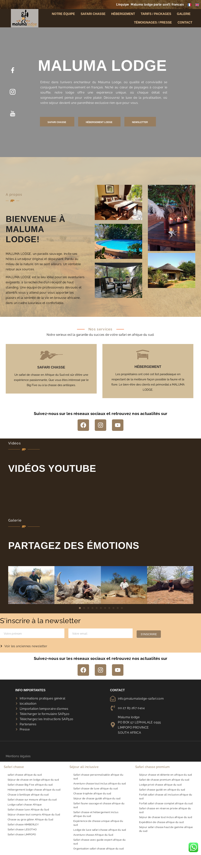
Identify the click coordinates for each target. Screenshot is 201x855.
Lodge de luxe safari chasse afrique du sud (99, 829)
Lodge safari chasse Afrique (25, 804)
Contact (185, 24)
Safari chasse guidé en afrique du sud (162, 789)
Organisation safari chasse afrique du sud (98, 848)
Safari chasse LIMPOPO (22, 834)
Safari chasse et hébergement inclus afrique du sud (95, 814)
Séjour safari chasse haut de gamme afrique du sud (166, 829)
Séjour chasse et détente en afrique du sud (165, 774)
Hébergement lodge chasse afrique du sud (34, 789)
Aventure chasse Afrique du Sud (93, 834)
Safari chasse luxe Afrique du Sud (28, 809)
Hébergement (123, 15)
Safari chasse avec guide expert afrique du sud (99, 841)
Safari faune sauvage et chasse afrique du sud (98, 805)
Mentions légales (18, 760)
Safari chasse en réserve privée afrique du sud (165, 810)
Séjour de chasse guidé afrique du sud (97, 798)
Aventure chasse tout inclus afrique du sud (99, 783)
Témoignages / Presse (153, 24)
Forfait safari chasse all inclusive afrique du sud (165, 796)
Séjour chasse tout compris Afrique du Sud (34, 814)
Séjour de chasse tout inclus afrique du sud (165, 817)
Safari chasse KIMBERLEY (23, 824)
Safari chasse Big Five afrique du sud (30, 784)
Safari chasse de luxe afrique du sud (95, 788)
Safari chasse (93, 15)
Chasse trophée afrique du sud (92, 793)
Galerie (184, 15)
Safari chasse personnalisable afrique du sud (98, 776)
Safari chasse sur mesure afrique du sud (32, 799)
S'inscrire (149, 634)
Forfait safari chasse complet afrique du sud (166, 803)
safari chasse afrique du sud (25, 774)
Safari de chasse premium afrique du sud (164, 779)
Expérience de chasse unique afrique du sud (98, 823)
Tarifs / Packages (156, 15)
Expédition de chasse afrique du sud (161, 822)
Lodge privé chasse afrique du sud (160, 784)
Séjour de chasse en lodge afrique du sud (33, 779)
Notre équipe (63, 15)
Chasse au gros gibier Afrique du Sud (30, 819)
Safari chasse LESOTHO (22, 829)
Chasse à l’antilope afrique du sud (28, 794)
